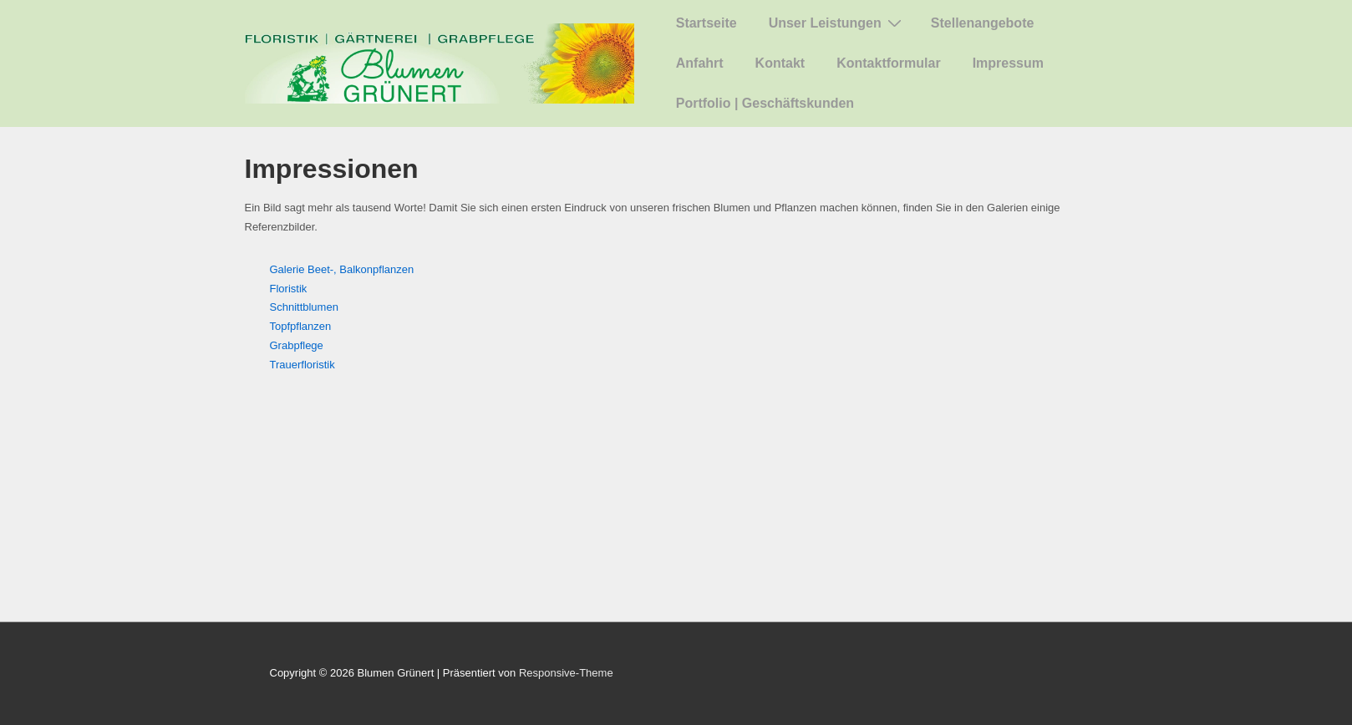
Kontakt (780, 63)
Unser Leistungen (837, 22)
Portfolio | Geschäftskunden (765, 103)
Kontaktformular (888, 63)
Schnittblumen (304, 307)
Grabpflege (296, 345)
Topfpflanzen (301, 326)
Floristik (289, 288)
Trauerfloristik (302, 364)
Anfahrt (700, 63)
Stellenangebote (982, 23)
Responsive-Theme (566, 673)
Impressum (1008, 63)
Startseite (706, 23)
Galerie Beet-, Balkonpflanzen (342, 269)
